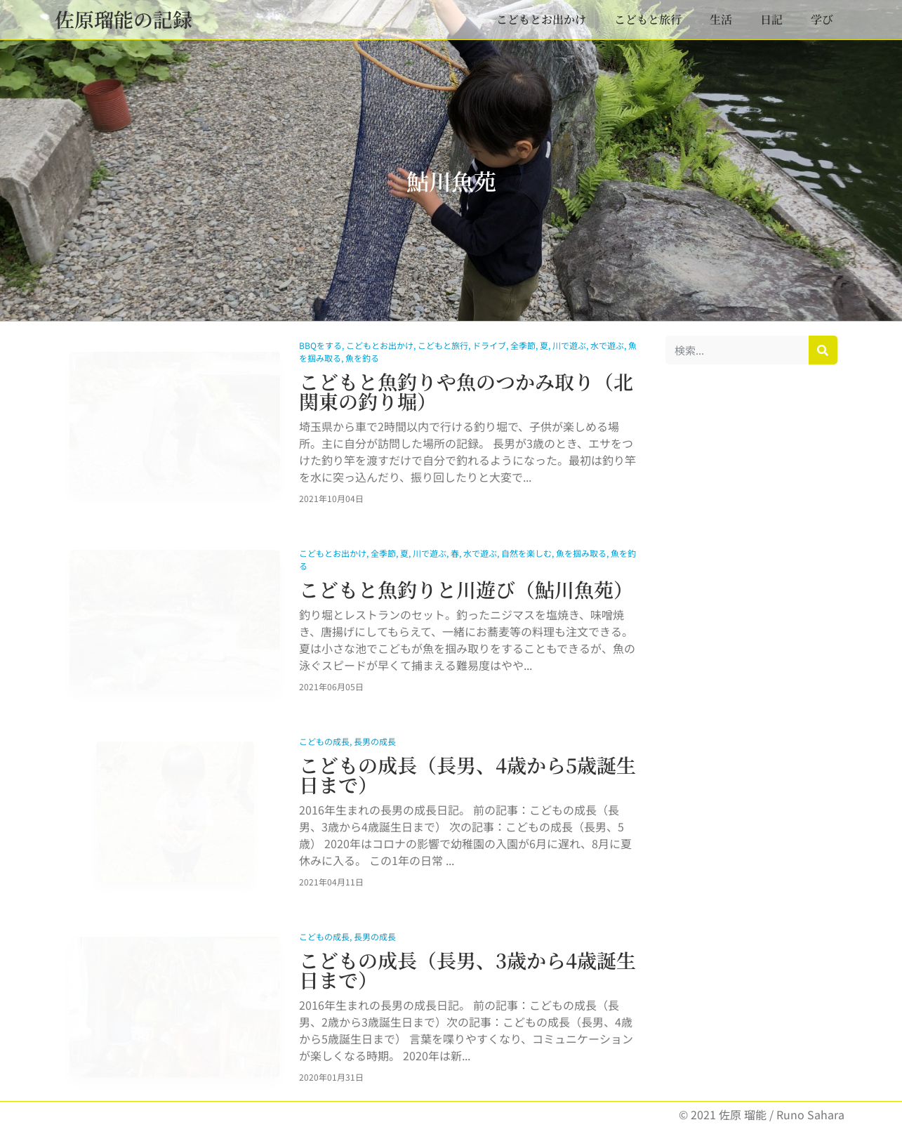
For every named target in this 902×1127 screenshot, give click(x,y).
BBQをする (320, 345)
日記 (771, 19)
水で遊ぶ (607, 345)
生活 (721, 19)
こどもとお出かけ (541, 19)
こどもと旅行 (648, 19)
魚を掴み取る (581, 553)
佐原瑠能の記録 (123, 19)
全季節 (523, 345)
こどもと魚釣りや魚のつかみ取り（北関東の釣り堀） (466, 391)
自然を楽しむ (526, 553)
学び (822, 19)
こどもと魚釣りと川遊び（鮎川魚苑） (466, 589)
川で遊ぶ (569, 345)
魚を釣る (362, 358)
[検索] (823, 350)
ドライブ (489, 345)
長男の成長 (375, 741)
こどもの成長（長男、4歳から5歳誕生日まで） (467, 774)
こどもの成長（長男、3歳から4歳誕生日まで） (467, 970)
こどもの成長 (324, 741)
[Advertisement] (751, 589)
